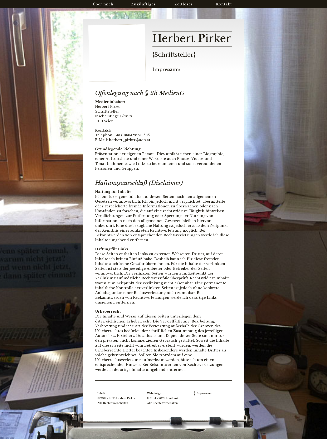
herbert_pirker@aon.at (129, 140)
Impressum (204, 393)
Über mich (103, 4)
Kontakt (224, 4)
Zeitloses (184, 4)
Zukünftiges (143, 4)
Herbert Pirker (191, 38)
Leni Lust (172, 398)
